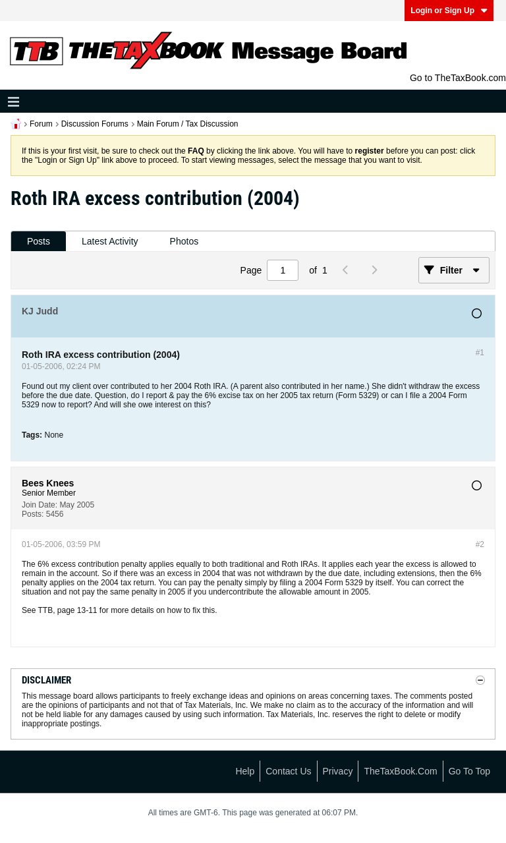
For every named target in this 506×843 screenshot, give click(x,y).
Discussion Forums (94, 124)
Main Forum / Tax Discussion (188, 124)
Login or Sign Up (449, 10)
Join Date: (39, 504)
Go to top (469, 771)
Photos (184, 241)
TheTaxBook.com (400, 771)
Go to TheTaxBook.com (458, 78)
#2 (480, 544)
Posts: (32, 514)
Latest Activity (110, 241)
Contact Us (288, 771)
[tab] (38, 241)
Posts (38, 241)
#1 (480, 352)
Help (244, 771)
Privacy (338, 771)
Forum (41, 124)
